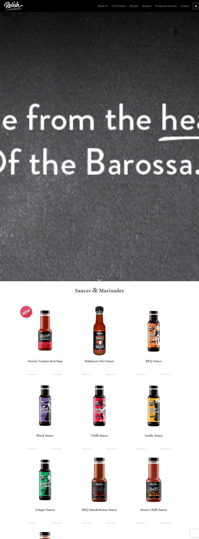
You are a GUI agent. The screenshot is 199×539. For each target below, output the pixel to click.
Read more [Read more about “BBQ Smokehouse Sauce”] (86, 523)
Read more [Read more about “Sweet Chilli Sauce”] (141, 523)
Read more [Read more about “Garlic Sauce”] (141, 448)
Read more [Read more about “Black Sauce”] (32, 448)
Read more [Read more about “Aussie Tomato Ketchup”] (32, 374)
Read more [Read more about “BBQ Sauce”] (141, 374)
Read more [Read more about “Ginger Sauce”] (32, 523)
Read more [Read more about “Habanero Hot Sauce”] (86, 374)
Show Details (57, 374)
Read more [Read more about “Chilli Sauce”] (86, 448)
